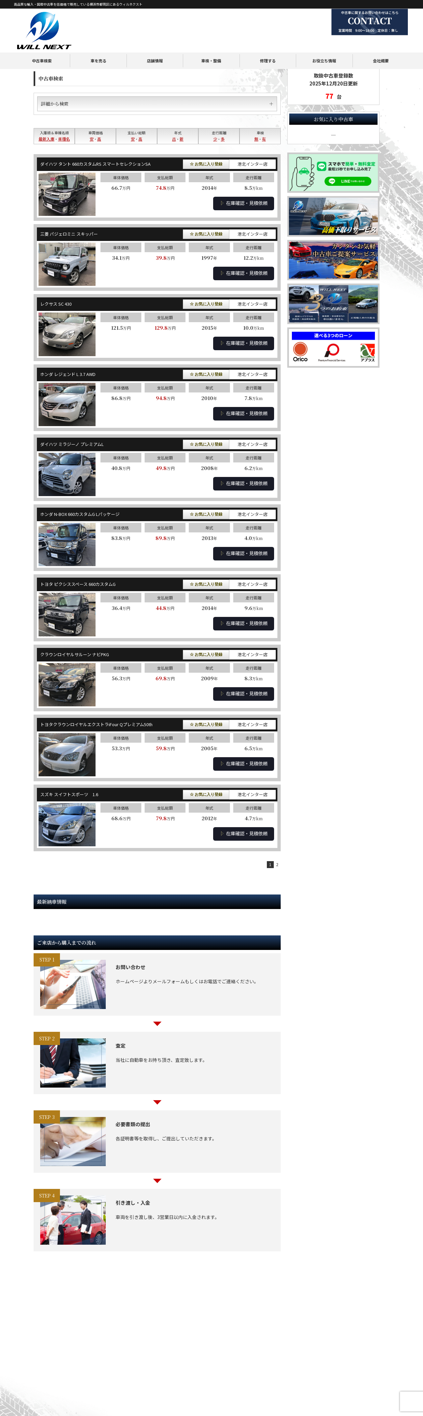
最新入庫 (46, 139)
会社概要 (381, 43)
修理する (268, 43)
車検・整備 (211, 43)
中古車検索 (42, 43)
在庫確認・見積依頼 (244, 203)
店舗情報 (155, 43)
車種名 (64, 139)
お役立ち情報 (324, 43)
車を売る (98, 43)
